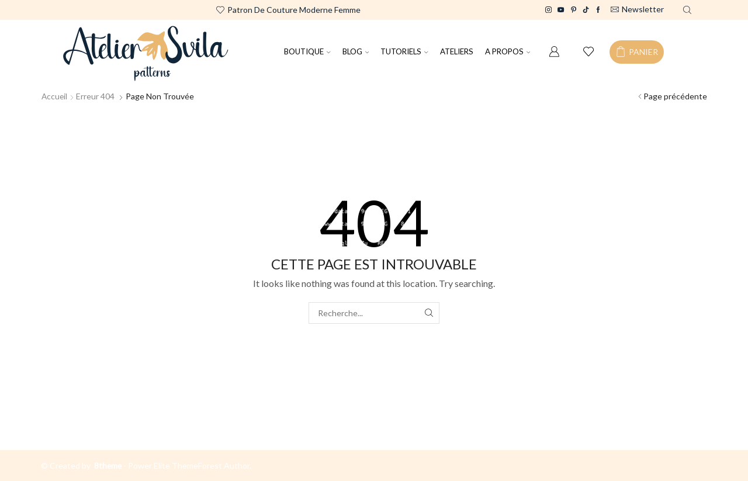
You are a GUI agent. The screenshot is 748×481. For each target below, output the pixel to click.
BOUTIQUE (307, 51)
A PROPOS (508, 51)
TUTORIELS (404, 51)
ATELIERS (456, 51)
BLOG (355, 51)
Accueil (54, 96)
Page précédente (675, 96)
